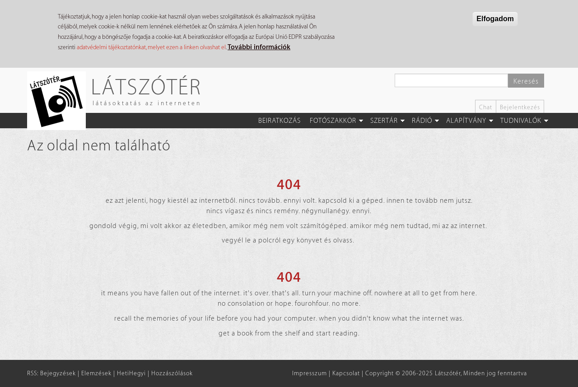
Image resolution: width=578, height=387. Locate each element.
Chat (485, 107)
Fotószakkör (333, 121)
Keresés (526, 81)
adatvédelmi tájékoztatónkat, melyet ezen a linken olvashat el (151, 47)
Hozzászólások (172, 373)
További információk (259, 47)
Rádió (422, 121)
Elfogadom (495, 19)
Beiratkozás (279, 121)
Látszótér (146, 86)
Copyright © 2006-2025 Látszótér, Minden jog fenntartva (446, 373)
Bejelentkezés (520, 107)
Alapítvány (466, 121)
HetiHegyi (131, 373)
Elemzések (96, 373)
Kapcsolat (346, 373)
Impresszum (309, 373)
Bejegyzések (58, 373)
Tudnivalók (520, 121)
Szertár (384, 121)
